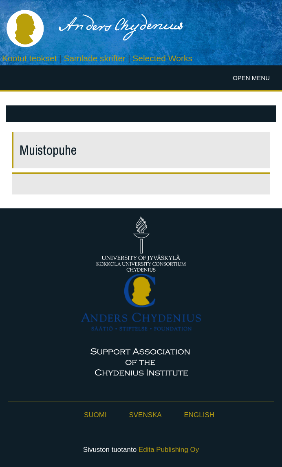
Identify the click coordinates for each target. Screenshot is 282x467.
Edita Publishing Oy (169, 450)
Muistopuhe (48, 150)
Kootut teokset (29, 58)
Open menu (251, 77)
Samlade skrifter (95, 58)
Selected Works (162, 58)
